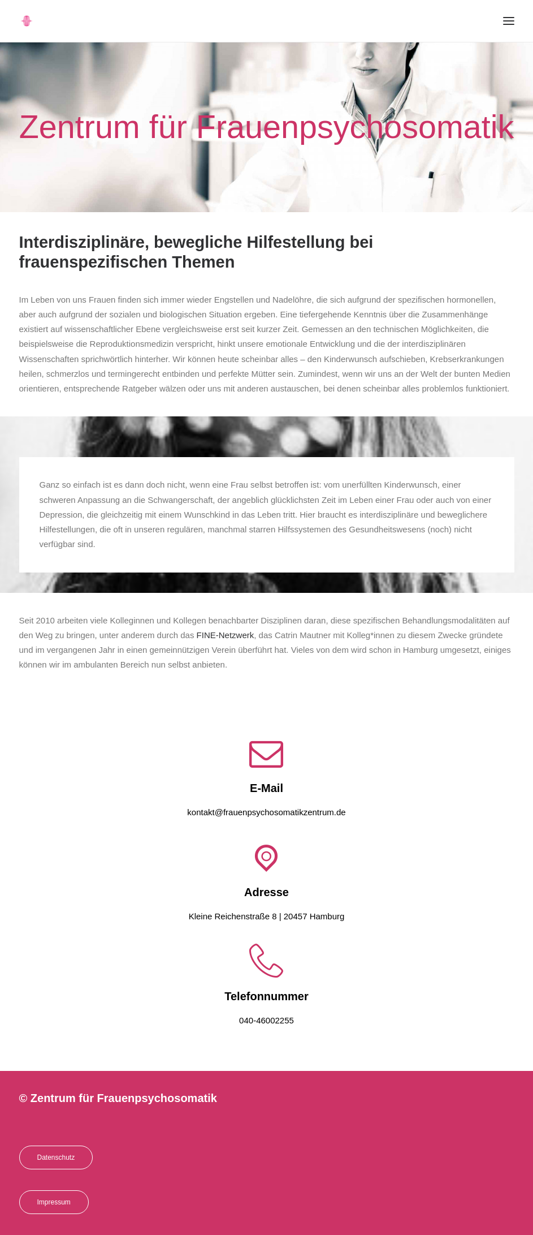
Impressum (54, 1202)
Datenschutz (56, 1157)
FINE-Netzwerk (225, 635)
